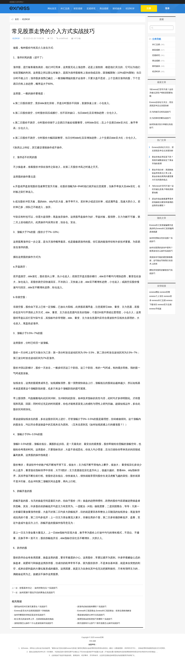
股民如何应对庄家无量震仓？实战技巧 (30, 606)
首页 (17, 19)
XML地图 (92, 641)
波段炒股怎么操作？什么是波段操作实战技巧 (33, 623)
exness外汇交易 (159, 300)
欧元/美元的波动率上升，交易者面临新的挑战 (34, 619)
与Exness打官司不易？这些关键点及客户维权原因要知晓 (161, 92)
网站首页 (52, 8)
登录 (167, 8)
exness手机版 (155, 309)
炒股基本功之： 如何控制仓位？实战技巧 (37, 588)
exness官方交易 (164, 304)
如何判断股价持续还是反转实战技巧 (29, 614)
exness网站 (154, 292)
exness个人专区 (156, 296)
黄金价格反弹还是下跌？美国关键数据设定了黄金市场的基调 (162, 160)
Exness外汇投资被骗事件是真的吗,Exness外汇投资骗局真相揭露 (161, 228)
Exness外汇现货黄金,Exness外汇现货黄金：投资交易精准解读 (104, 610)
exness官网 (165, 292)
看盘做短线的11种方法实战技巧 (91, 614)
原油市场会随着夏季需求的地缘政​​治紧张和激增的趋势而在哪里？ (162, 202)
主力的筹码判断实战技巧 (160, 118)
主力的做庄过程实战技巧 (160, 112)
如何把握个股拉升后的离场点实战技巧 (36, 592)
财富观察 (78, 8)
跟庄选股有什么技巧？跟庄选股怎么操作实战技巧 (98, 623)
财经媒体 (117, 8)
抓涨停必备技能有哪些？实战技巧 (91, 606)
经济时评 (130, 8)
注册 (149, 8)
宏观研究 (91, 8)
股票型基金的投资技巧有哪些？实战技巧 (94, 619)
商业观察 (104, 8)
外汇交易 (65, 8)
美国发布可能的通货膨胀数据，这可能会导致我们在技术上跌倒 (161, 260)
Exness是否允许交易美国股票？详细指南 (32, 610)
